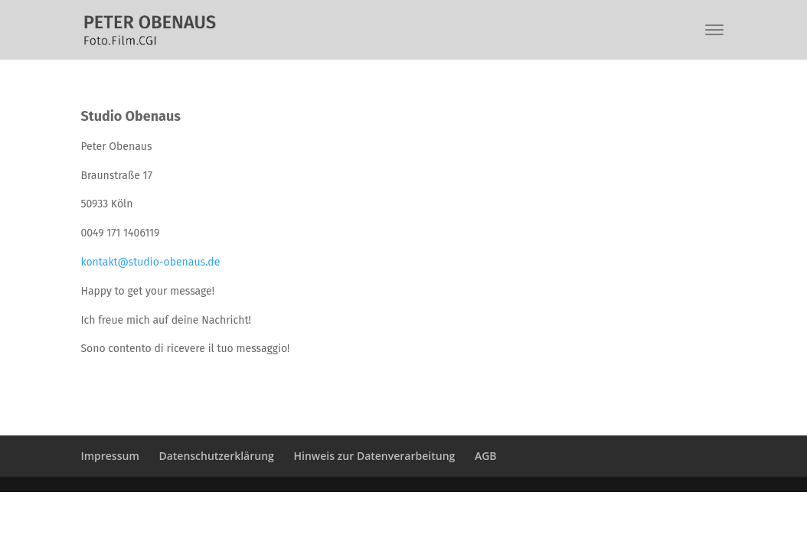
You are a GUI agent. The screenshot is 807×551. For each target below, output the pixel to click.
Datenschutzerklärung (215, 455)
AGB (486, 455)
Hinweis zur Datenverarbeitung (374, 455)
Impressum (109, 455)
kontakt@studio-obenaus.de (150, 262)
